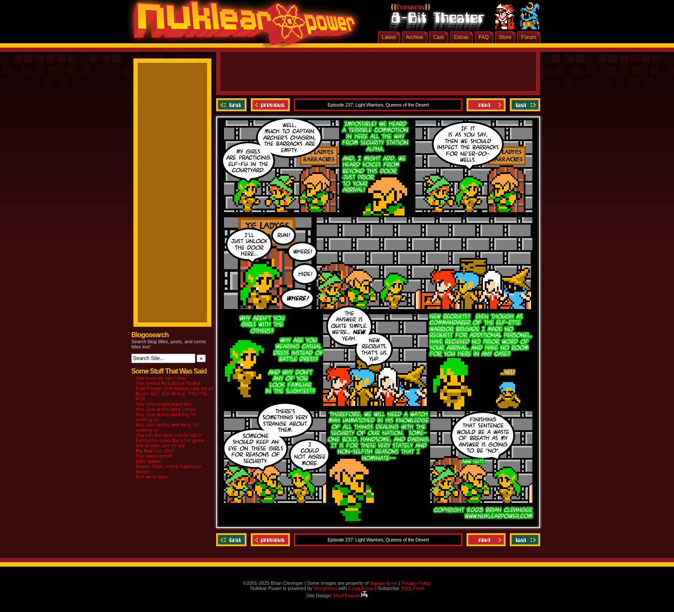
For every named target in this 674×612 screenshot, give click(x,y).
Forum (528, 37)
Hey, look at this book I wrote (166, 409)
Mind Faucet (350, 595)
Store (505, 37)
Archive (414, 37)
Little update (149, 461)
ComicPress (361, 588)
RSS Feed (413, 588)
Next (486, 104)
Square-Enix (383, 583)
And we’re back (152, 476)
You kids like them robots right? (168, 435)
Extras (461, 37)
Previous (270, 104)
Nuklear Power (241, 26)
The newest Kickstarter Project (168, 383)
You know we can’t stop (160, 377)
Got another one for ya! (160, 445)
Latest (389, 37)
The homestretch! (154, 455)
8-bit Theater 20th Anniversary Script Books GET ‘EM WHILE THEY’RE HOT (174, 393)
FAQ (484, 37)
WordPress (325, 588)
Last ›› (524, 104)
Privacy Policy (416, 583)
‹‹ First (232, 104)
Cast (438, 37)
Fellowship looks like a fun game (170, 440)
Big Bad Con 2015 (155, 450)
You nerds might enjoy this (163, 403)
